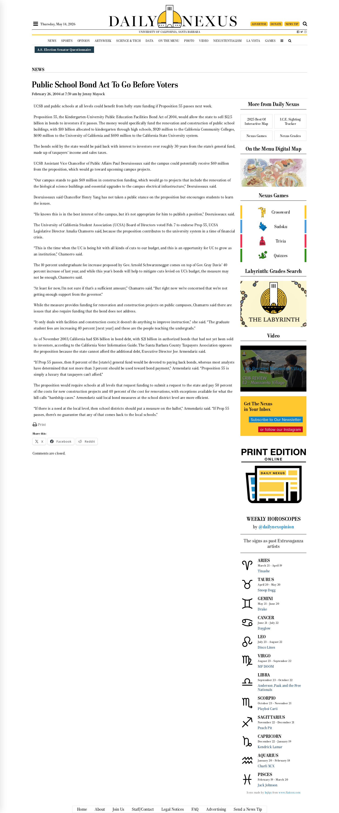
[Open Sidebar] (35, 24)
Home (82, 809)
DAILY (133, 20)
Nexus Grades (290, 136)
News (52, 41)
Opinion (84, 41)
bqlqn (268, 792)
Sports (66, 41)
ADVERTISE (259, 24)
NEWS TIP (292, 24)
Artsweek (103, 41)
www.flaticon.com (289, 792)
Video (203, 41)
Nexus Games (257, 136)
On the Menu (168, 41)
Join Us (118, 809)
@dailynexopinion (276, 527)
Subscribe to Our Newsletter (276, 419)
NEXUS (210, 20)
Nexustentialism (227, 41)
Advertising (216, 809)
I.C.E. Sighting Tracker (290, 121)
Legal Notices (172, 809)
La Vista (253, 41)
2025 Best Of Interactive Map (256, 121)
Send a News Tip (248, 809)
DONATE (276, 24)
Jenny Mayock (94, 94)
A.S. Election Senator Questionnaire (64, 50)
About (100, 809)
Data (150, 41)
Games (270, 41)
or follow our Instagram (280, 429)
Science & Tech (128, 41)
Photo (189, 41)
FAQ (195, 809)
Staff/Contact (143, 809)
